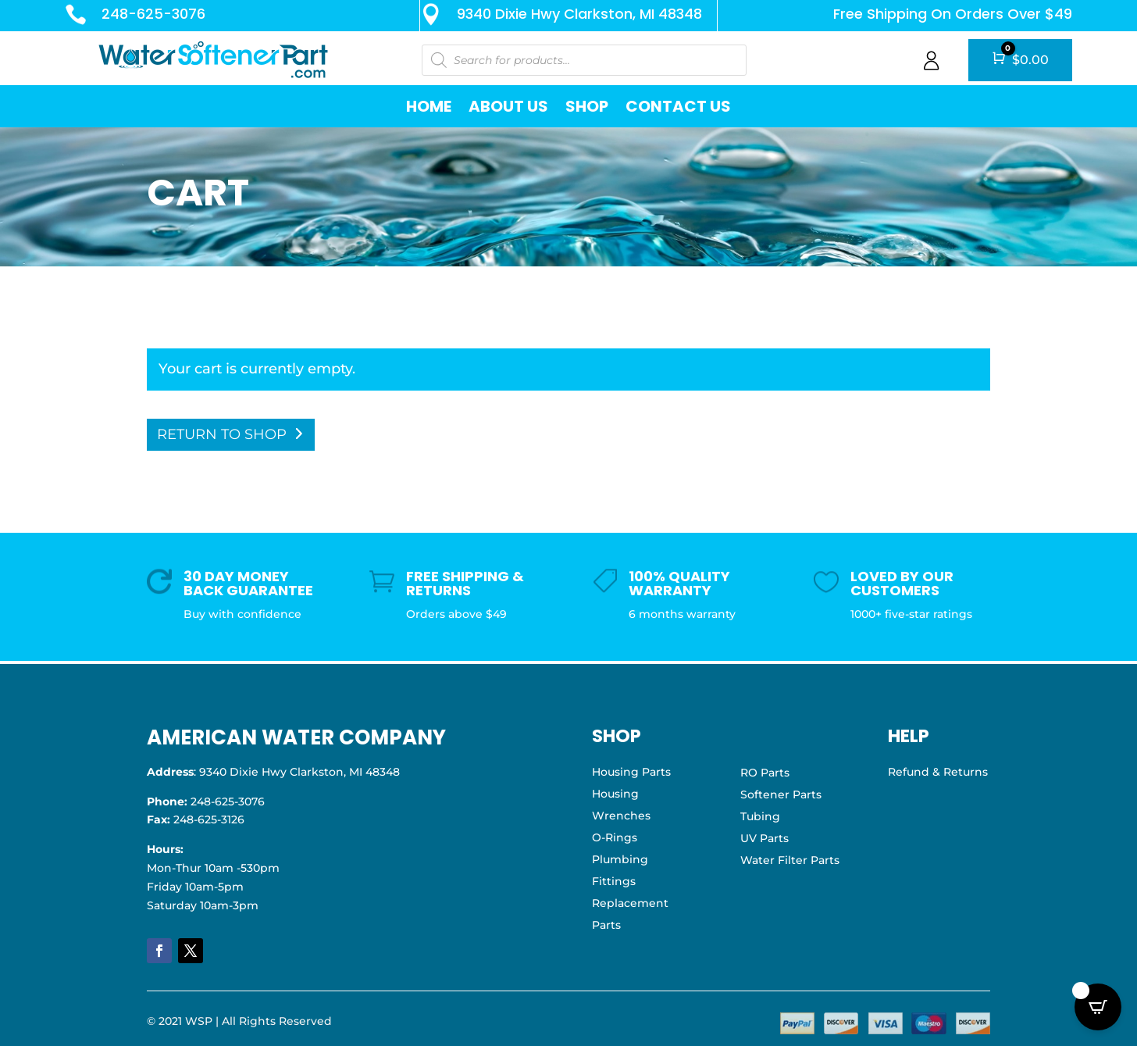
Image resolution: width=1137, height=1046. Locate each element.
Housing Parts (631, 772)
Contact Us (678, 106)
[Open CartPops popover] (1098, 1007)
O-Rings (614, 837)
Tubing (760, 816)
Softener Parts (781, 794)
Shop (586, 106)
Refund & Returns (938, 772)
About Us (508, 106)
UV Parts (764, 838)
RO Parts (764, 773)
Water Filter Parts (789, 860)
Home (428, 106)
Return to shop (222, 434)
